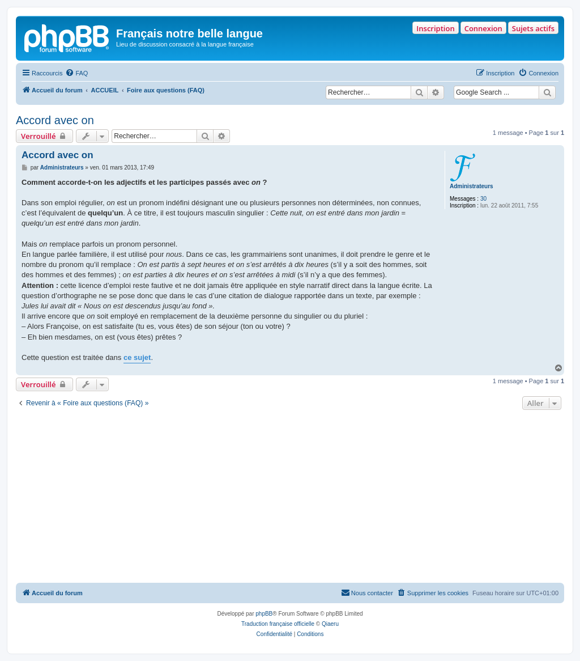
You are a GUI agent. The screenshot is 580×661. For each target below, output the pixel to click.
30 (483, 199)
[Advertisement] (290, 497)
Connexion (483, 28)
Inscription (435, 28)
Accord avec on (55, 120)
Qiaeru (330, 624)
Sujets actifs (533, 28)
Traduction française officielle (277, 624)
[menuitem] (76, 73)
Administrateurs (471, 186)
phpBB (263, 614)
